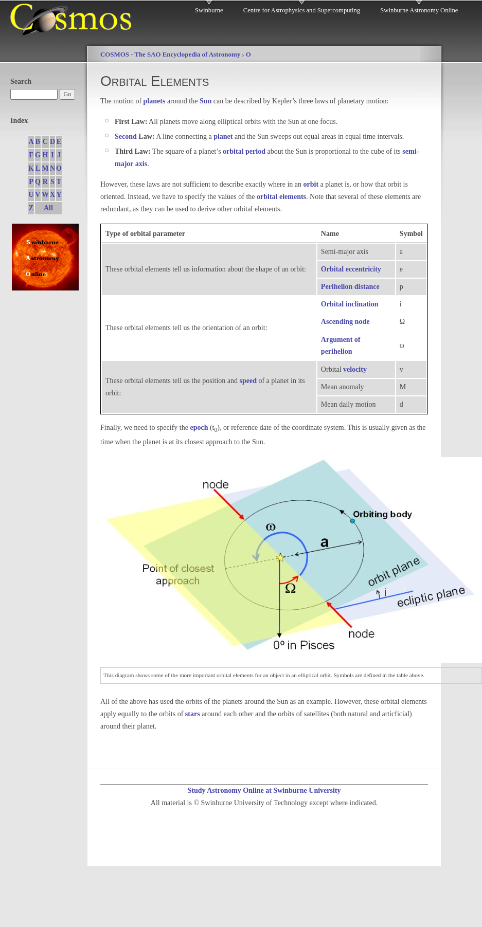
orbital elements (281, 197)
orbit (311, 184)
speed (248, 381)
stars (192, 714)
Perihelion (336, 286)
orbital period (244, 151)
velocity (355, 369)
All (48, 208)
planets (155, 101)
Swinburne (209, 10)
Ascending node (345, 321)
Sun (205, 101)
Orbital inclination (350, 304)
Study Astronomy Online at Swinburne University (264, 790)
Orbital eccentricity (351, 269)
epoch (199, 427)
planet (223, 136)
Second (126, 136)
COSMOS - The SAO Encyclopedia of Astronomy (170, 54)
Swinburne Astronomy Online (419, 10)
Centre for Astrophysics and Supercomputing (301, 10)
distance (367, 286)
